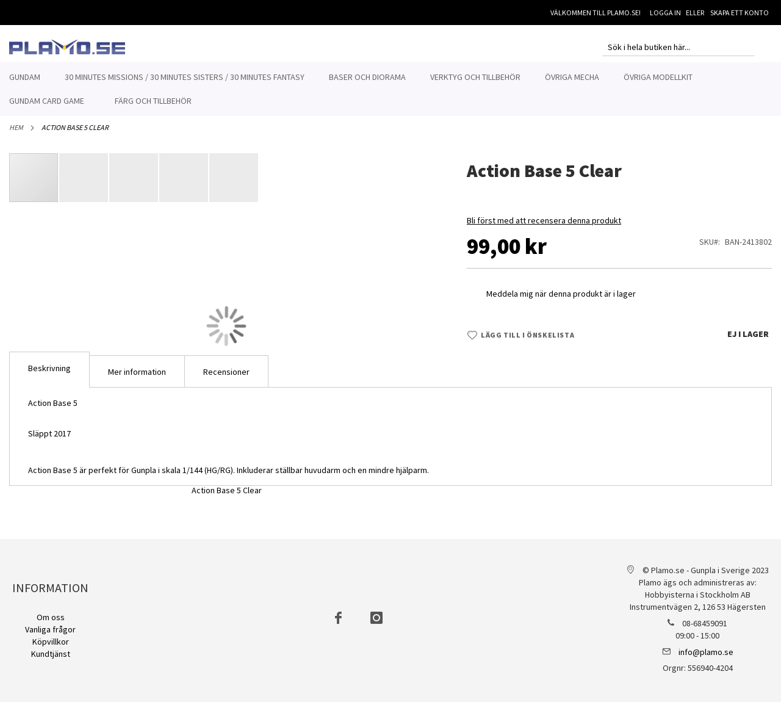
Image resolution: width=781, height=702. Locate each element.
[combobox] (678, 47)
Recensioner (226, 378)
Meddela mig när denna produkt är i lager (561, 300)
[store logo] (67, 47)
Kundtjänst (50, 653)
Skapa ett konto (739, 12)
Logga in (665, 12)
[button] (84, 184)
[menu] (390, 89)
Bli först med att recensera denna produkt (544, 227)
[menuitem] (24, 77)
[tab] (49, 376)
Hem (16, 134)
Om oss (51, 617)
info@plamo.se (705, 651)
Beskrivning (49, 374)
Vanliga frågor (50, 629)
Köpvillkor (50, 641)
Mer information (137, 378)
